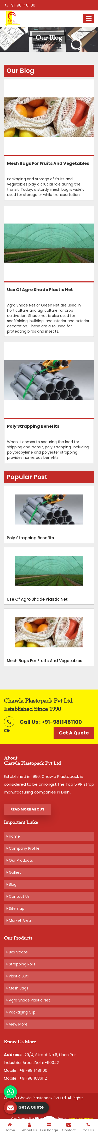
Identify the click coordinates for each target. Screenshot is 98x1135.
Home (13, 836)
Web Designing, (80, 1118)
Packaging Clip (21, 1012)
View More (17, 1024)
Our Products (20, 860)
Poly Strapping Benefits (33, 426)
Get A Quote (74, 732)
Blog (11, 884)
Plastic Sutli (18, 976)
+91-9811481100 (20, 5)
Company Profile (23, 848)
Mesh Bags (17, 988)
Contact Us (18, 896)
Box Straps (17, 952)
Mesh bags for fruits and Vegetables (48, 163)
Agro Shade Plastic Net (28, 1000)
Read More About (27, 809)
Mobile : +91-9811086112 (25, 1078)
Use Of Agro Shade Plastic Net (40, 290)
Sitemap (15, 908)
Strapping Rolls (21, 964)
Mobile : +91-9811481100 (25, 1070)
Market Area (19, 920)
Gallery (14, 872)
